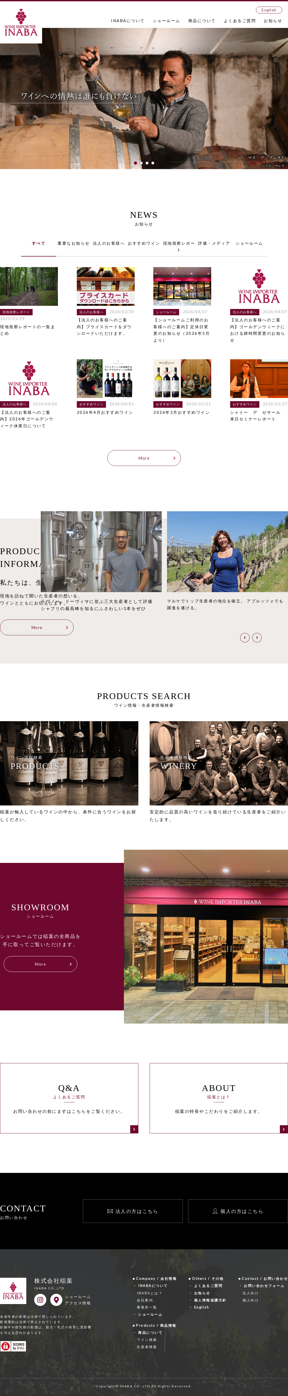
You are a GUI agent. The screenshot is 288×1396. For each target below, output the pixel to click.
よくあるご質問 (240, 20)
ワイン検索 (147, 1339)
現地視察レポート (179, 246)
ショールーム (166, 20)
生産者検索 (147, 1346)
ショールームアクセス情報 (78, 1299)
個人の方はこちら (242, 1210)
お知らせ (273, 20)
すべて (39, 243)
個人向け (250, 1299)
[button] (135, 163)
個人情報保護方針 (210, 1299)
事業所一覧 (147, 1306)
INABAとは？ (150, 1292)
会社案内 (145, 1299)
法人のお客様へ (109, 243)
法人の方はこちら (137, 1210)
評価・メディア (214, 243)
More (144, 458)
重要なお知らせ (74, 243)
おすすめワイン (144, 243)
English (269, 10)
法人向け (250, 1292)
